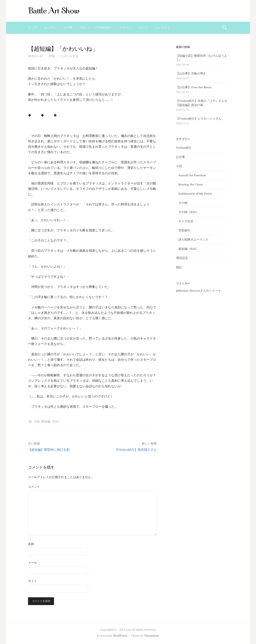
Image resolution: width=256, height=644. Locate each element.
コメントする (69, 56)
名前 (31, 544)
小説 (83, 28)
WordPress (120, 636)
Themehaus (151, 636)
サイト (32, 581)
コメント (34, 487)
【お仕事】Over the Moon (194, 87)
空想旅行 (184, 230)
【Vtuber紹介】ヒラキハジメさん (198, 119)
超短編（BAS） (51, 421)
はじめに (50, 28)
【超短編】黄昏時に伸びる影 (49, 450)
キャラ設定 (185, 221)
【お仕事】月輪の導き (191, 73)
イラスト (125, 28)
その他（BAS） (188, 212)
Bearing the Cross (190, 184)
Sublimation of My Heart (195, 194)
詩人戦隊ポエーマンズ (193, 240)
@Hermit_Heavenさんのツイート (198, 291)
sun (52, 56)
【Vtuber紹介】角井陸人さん (136, 450)
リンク (143, 28)
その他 (182, 203)
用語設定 (182, 258)
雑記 (179, 267)
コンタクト (162, 28)
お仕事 (67, 28)
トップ (32, 28)
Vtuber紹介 (103, 28)
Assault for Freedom (192, 175)
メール (32, 563)
